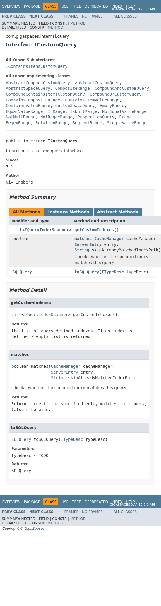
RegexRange (18, 122)
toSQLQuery (86, 272)
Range (125, 117)
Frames (71, 16)
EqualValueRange (24, 111)
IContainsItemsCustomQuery (37, 66)
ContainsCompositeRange (33, 100)
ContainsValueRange (28, 105)
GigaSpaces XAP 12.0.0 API (132, 9)
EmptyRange (112, 105)
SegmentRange (87, 122)
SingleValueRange (127, 122)
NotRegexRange (56, 117)
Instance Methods (68, 212)
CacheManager (109, 238)
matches (83, 238)
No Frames (92, 16)
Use (64, 6)
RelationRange (51, 122)
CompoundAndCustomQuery (122, 88)
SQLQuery (22, 272)
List (17, 229)
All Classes (125, 16)
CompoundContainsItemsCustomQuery (45, 94)
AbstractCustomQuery (98, 82)
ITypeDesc (113, 272)
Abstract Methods (117, 212)
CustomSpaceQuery (75, 105)
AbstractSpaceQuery (28, 88)
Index (117, 6)
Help (130, 6)
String (81, 250)
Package (32, 6)
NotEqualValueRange (124, 111)
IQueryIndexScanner (47, 229)
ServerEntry (88, 244)
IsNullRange (83, 111)
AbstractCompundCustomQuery (38, 82)
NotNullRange (20, 117)
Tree (76, 6)
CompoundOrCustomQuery (116, 94)
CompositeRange (72, 88)
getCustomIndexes (94, 229)
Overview (11, 6)
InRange (56, 111)
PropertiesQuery (95, 117)
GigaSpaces (34, 528)
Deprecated (96, 6)
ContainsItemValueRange (92, 100)
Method (78, 23)
